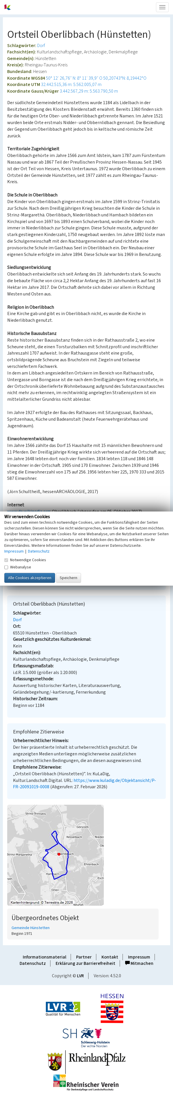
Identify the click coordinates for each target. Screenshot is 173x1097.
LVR (80, 976)
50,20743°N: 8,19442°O (124, 78)
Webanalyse (17, 567)
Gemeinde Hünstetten (31, 928)
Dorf (41, 45)
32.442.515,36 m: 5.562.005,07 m (71, 84)
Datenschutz (33, 963)
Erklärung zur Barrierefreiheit (85, 963)
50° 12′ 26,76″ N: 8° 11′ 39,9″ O (74, 78)
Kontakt (109, 957)
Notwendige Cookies (25, 560)
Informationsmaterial (44, 957)
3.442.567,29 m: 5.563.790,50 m (89, 91)
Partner (84, 957)
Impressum (139, 957)
